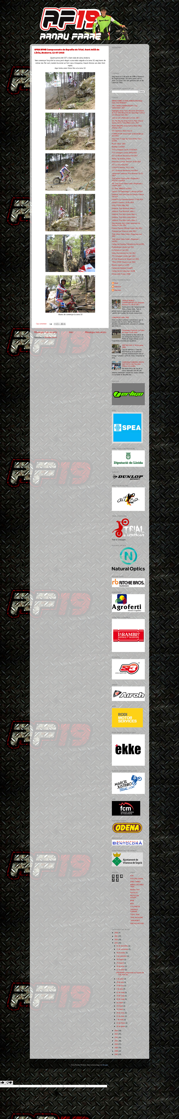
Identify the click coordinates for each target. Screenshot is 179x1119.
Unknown (117, 287)
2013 (116, 1034)
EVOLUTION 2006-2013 (120, 205)
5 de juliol (120, 979)
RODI (132, 903)
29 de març (120, 1013)
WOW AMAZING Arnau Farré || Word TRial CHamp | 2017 (127, 127)
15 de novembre (122, 949)
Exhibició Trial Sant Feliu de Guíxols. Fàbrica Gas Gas (128, 195)
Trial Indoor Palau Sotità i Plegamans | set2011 (126, 240)
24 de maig (120, 996)
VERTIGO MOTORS (137, 923)
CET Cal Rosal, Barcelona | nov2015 (124, 156)
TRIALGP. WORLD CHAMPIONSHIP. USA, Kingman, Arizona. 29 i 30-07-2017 (133, 302)
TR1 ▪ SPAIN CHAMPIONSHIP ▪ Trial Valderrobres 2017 (124, 107)
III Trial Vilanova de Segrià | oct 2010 (125, 259)
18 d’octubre (121, 953)
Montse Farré (135, 889)
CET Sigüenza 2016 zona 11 (122, 131)
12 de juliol (120, 969)
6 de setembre (121, 956)
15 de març (120, 1016)
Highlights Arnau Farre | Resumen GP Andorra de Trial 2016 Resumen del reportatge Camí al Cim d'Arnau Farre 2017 (128, 113)
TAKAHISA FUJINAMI (134, 910)
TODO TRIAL (135, 914)
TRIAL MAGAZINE (136, 917)
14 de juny (120, 985)
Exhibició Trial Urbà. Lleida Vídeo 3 (124, 220)
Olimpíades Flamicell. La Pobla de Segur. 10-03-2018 (133, 331)
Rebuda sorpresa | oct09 (120, 265)
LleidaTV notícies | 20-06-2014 (123, 202)
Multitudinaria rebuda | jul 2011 (123, 247)
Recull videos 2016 (118, 144)
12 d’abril (119, 1009)
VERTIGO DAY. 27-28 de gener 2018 (132, 346)
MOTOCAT (134, 892)
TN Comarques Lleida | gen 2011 (123, 256)
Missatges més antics (95, 332)
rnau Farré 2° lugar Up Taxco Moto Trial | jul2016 (126, 140)
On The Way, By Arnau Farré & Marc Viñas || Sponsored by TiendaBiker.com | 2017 (127, 122)
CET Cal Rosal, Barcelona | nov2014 (124, 170)
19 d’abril (119, 1006)
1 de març (120, 1019)
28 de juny (120, 982)
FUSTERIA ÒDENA (136, 879)
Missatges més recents (45, 332)
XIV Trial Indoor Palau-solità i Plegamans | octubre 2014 (127, 184)
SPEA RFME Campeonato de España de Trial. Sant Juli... (130, 973)
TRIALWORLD (135, 920)
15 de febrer (121, 1023)
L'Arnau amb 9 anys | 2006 (121, 274)
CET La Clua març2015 (120, 164)
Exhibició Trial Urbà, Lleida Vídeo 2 (124, 217)
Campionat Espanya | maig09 (122, 268)
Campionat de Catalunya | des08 (123, 271)
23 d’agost (120, 963)
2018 (116, 933)
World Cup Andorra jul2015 (121, 158)
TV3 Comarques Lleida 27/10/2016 (124, 150)
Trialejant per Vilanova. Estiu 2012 (124, 231)
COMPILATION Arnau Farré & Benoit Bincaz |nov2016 (127, 135)
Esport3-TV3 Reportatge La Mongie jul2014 (127, 191)
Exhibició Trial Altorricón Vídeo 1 (123, 208)
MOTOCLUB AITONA (134, 896)
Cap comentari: (41, 324)
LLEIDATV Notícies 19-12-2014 (123, 167)
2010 (116, 1044)
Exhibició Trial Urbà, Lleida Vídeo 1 (124, 214)
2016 (116, 939)
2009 (116, 1047)
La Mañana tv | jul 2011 (120, 250)
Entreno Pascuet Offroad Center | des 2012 (127, 228)
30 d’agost (120, 959)
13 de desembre (122, 946)
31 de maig (120, 992)
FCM (131, 876)
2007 (116, 1054)
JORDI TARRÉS (135, 882)
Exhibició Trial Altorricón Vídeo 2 (123, 211)
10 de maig (120, 999)
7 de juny (119, 989)
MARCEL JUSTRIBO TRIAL (137, 886)
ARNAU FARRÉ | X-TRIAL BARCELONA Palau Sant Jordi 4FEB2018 (127, 102)
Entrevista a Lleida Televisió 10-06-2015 (126, 161)
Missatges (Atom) (51, 337)
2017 (116, 936)
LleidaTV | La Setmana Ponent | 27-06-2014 (127, 199)
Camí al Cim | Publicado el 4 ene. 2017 (125, 118)
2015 (116, 943)
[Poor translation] (9, 1083)
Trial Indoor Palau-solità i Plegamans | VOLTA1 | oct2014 (125, 179)
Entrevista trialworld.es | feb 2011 (124, 253)
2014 (116, 1030)
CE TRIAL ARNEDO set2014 (121, 188)
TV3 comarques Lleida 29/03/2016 (124, 153)
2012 (116, 1037)
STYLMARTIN (135, 906)
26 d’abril (119, 1002)
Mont (116, 283)
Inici (71, 332)
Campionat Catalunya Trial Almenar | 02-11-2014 (127, 174)
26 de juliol (120, 966)
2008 (116, 1051)
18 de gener (120, 1026)
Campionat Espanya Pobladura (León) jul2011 (128, 244)
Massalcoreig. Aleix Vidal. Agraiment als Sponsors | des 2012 (126, 224)
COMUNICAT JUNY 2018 (120, 317)
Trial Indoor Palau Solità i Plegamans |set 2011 (127, 235)
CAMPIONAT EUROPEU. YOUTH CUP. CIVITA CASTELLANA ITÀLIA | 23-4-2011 (133, 364)
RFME (132, 900)
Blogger (105, 1065)
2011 (116, 1041)
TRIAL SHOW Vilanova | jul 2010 (123, 262)
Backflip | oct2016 (118, 147)
